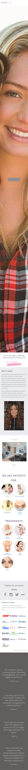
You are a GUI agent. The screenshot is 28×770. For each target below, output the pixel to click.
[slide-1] (14, 465)
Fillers (7, 569)
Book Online (14, 179)
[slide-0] (13, 465)
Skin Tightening (20, 537)
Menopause (7, 512)
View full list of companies (20, 650)
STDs (7, 496)
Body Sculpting (7, 537)
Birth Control (20, 513)
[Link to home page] (7, 2)
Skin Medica (20, 553)
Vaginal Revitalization (7, 553)
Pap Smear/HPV (19, 496)
